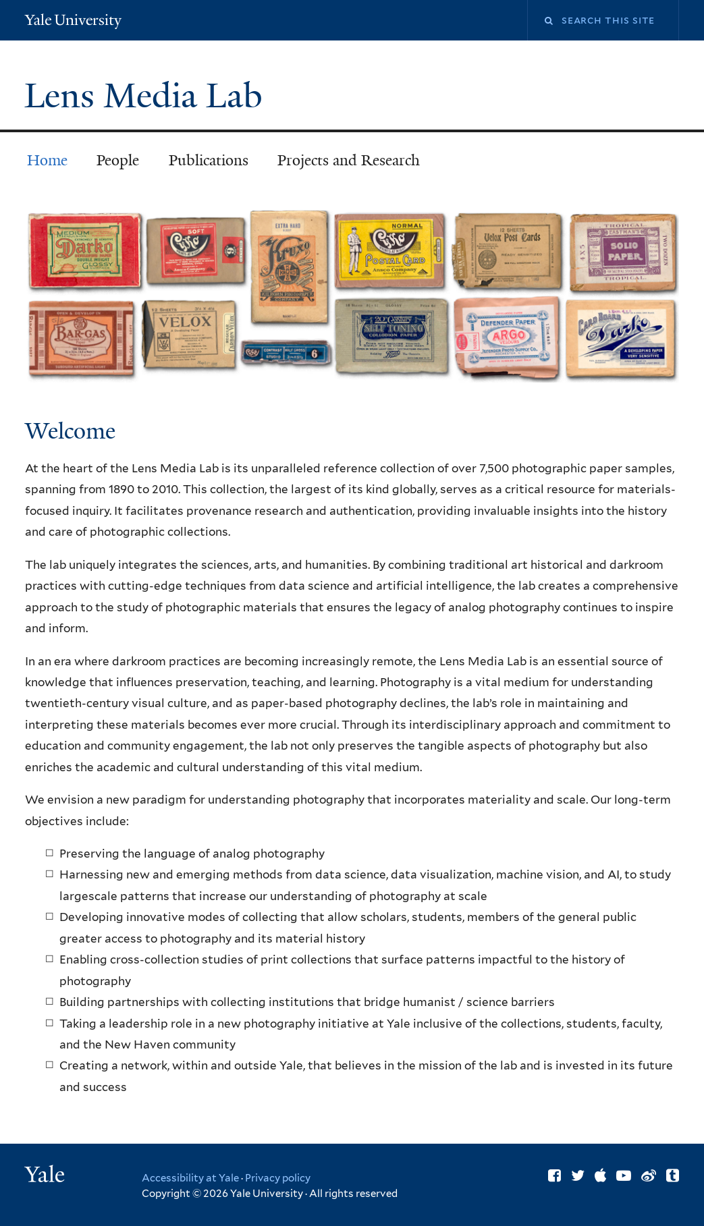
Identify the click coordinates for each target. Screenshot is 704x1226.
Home (47, 160)
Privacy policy (277, 1178)
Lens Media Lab (147, 96)
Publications (208, 160)
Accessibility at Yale (190, 1178)
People (118, 160)
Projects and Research (348, 160)
